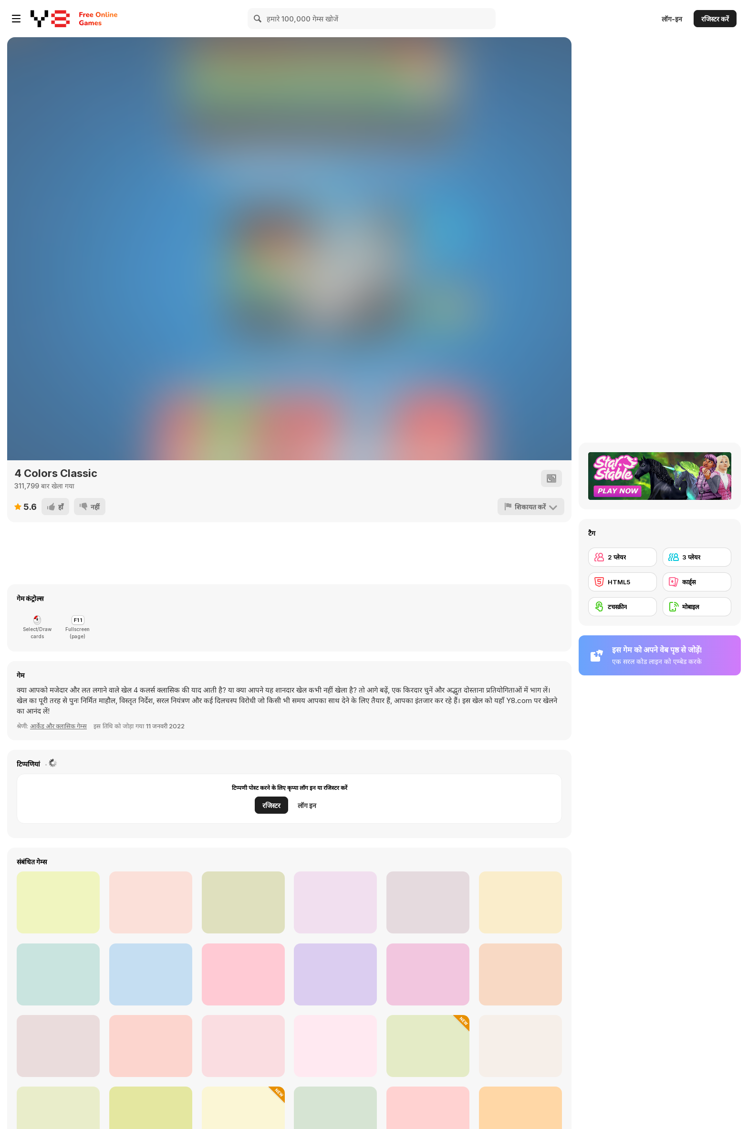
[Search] (258, 18)
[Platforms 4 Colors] (58, 974)
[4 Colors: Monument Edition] (427, 974)
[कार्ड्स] (697, 581)
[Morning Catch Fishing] (58, 902)
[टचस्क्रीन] (622, 606)
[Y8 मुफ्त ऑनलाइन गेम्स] (50, 18)
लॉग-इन (672, 19)
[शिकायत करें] (531, 506)
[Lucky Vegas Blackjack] (150, 1046)
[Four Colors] (150, 902)
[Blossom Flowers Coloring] (150, 974)
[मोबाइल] (697, 606)
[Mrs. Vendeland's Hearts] (243, 1046)
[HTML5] (622, 581)
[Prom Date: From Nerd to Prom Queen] (520, 974)
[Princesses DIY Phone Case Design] (243, 974)
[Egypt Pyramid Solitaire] (520, 1046)
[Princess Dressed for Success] (427, 902)
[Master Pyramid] (58, 1046)
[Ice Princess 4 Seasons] (335, 902)
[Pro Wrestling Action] (243, 902)
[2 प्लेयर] (622, 557)
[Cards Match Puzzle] (427, 1046)
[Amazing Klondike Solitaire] (335, 1046)
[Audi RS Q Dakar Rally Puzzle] (335, 974)
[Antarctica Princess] (520, 902)
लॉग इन (307, 805)
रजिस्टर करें (715, 19)
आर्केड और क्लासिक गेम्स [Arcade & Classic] (58, 726)
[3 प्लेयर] (697, 557)
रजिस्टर (271, 805)
